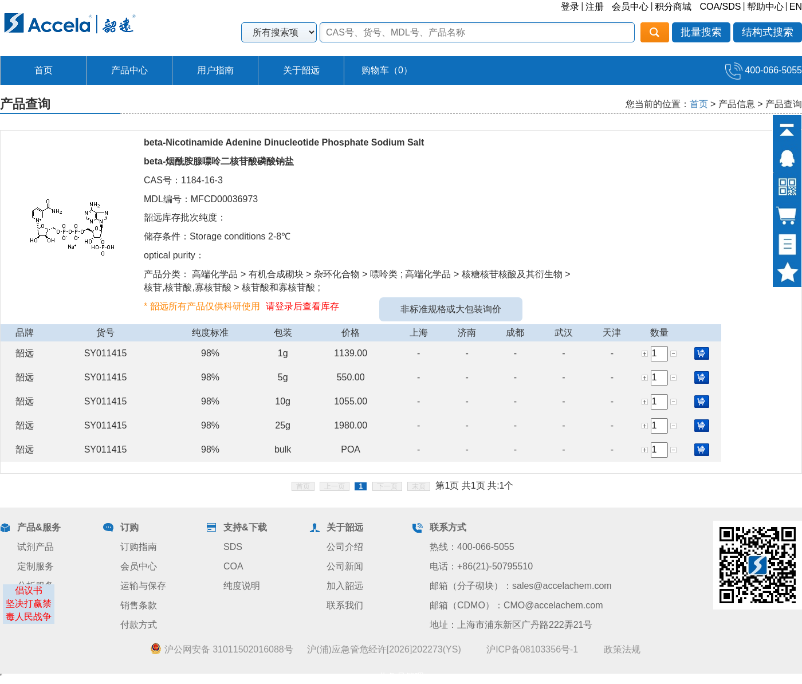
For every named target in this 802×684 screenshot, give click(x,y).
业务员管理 (401, 677)
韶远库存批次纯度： (185, 217)
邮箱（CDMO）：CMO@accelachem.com (516, 605)
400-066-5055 (763, 70)
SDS (232, 547)
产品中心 (129, 70)
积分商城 (673, 6)
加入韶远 (345, 586)
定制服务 (35, 566)
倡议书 (28, 590)
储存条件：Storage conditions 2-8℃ (217, 236)
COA (233, 566)
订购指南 (138, 547)
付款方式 (138, 625)
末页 (419, 486)
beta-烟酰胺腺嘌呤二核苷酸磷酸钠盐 (219, 161)
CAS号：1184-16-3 (183, 180)
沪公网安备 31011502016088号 (221, 649)
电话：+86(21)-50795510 (481, 566)
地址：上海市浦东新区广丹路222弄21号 (511, 625)
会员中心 (630, 6)
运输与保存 (143, 586)
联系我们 (345, 605)
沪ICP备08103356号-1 (532, 649)
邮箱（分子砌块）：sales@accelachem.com (521, 586)
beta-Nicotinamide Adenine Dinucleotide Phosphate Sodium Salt (284, 142)
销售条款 (138, 605)
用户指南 (215, 70)
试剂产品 (35, 547)
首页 (43, 70)
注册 (594, 6)
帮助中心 (765, 6)
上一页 (334, 486)
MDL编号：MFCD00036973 (201, 199)
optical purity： (174, 255)
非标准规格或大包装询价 (450, 309)
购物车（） (386, 70)
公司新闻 (345, 566)
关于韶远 (301, 70)
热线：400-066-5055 (472, 547)
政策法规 (622, 649)
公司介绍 (345, 547)
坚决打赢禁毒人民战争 (29, 610)
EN (795, 6)
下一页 (387, 486)
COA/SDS (720, 6)
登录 (570, 6)
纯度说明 (241, 586)
